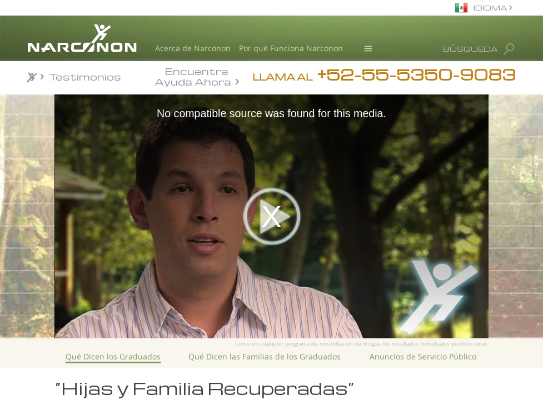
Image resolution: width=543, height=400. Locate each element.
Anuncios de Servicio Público (423, 356)
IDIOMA (491, 7)
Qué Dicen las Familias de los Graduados (264, 356)
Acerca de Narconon (193, 48)
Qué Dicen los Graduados (113, 356)
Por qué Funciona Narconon (291, 48)
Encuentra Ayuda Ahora (193, 75)
